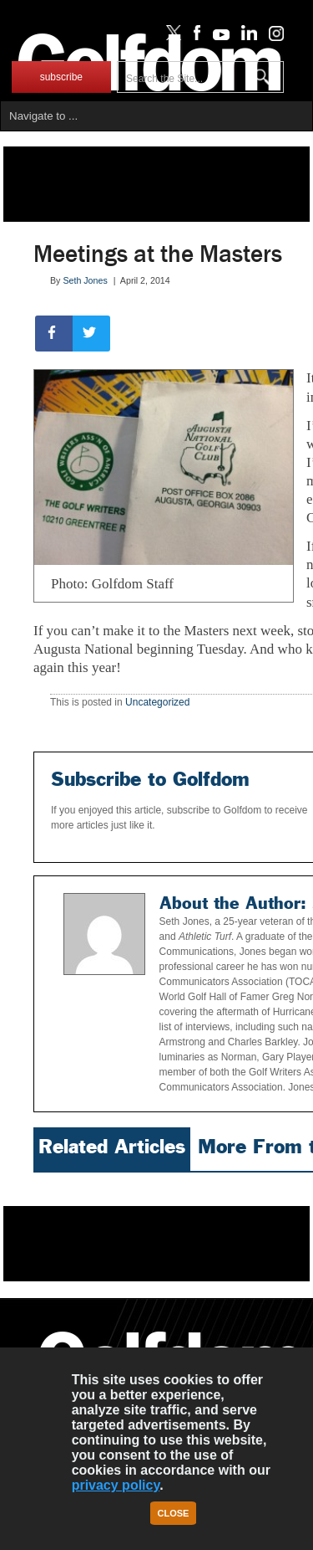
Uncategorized (157, 702)
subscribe (61, 77)
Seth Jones (85, 280)
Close (173, 1513)
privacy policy (116, 1485)
